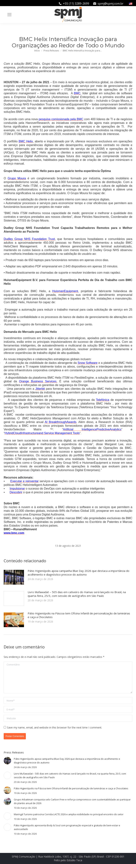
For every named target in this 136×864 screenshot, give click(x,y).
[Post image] (14, 577)
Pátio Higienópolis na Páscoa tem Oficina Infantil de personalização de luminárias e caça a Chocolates (79, 615)
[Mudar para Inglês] (131, 3)
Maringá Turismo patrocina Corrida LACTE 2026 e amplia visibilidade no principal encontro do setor (68, 814)
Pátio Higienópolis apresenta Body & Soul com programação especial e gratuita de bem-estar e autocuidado (67, 827)
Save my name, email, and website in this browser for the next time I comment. (54, 727)
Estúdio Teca (74, 860)
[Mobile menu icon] (9, 14)
